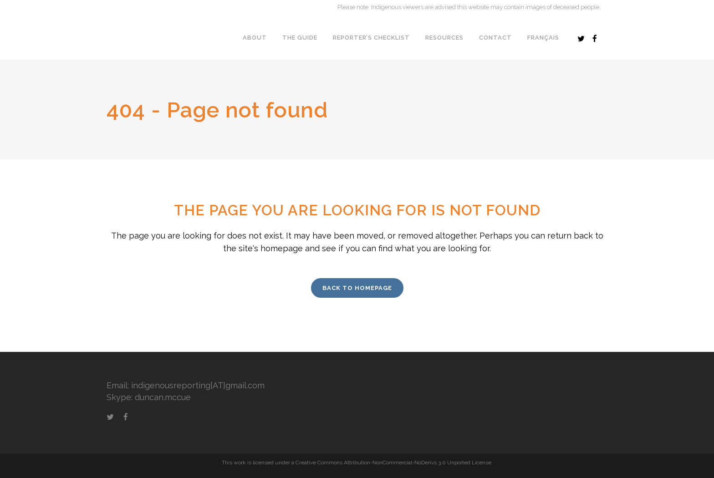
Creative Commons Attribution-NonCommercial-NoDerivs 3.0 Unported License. (394, 462)
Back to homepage (357, 288)
